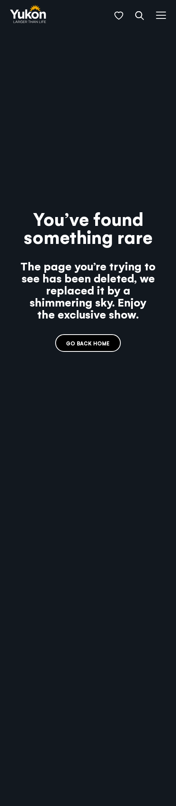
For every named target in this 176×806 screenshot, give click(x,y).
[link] (28, 14)
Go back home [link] (88, 343)
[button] (118, 15)
